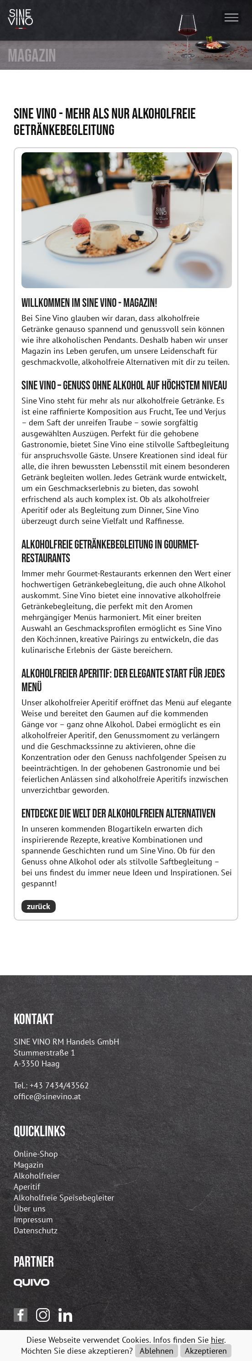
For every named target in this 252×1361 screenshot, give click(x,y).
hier (217, 1340)
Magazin (28, 1164)
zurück (38, 906)
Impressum (33, 1219)
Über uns (30, 1208)
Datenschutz (36, 1230)
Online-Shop (36, 1154)
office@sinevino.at (47, 1096)
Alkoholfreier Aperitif (37, 1181)
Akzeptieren (206, 1350)
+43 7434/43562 (59, 1085)
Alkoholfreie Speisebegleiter (64, 1197)
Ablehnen (156, 1350)
